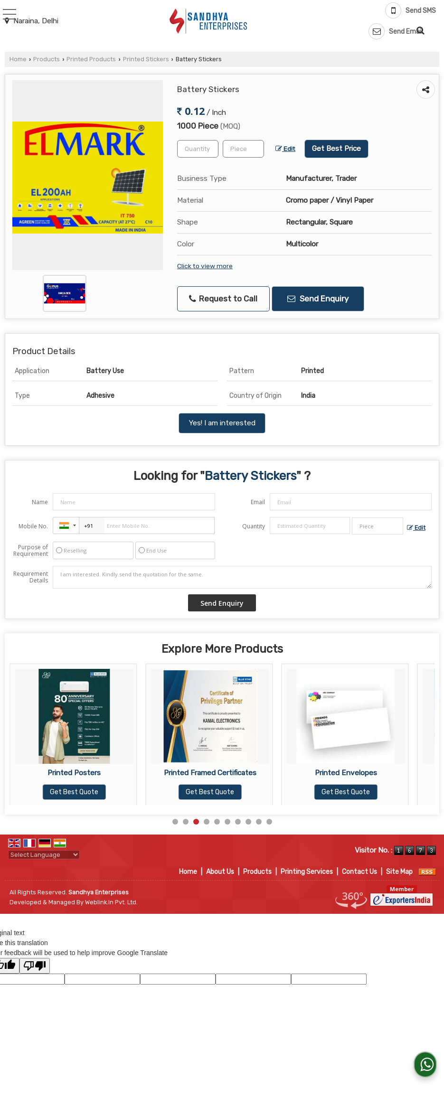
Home (18, 59)
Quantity (253, 526)
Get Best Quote (74, 792)
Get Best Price (336, 148)
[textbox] (243, 149)
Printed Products (91, 59)
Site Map (399, 872)
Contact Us (359, 872)
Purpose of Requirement (30, 550)
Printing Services (307, 872)
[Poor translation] (34, 966)
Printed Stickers (146, 59)
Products (46, 59)
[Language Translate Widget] (44, 854)
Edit (285, 148)
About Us (220, 872)
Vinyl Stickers (74, 773)
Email (258, 502)
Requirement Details (30, 577)
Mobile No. (33, 526)
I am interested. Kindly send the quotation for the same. (242, 577)
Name (40, 502)
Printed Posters (209, 773)
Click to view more (205, 266)
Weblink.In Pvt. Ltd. (111, 902)
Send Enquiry (318, 298)
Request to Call (223, 299)
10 (269, 822)
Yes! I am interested (222, 423)
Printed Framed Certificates (346, 773)
